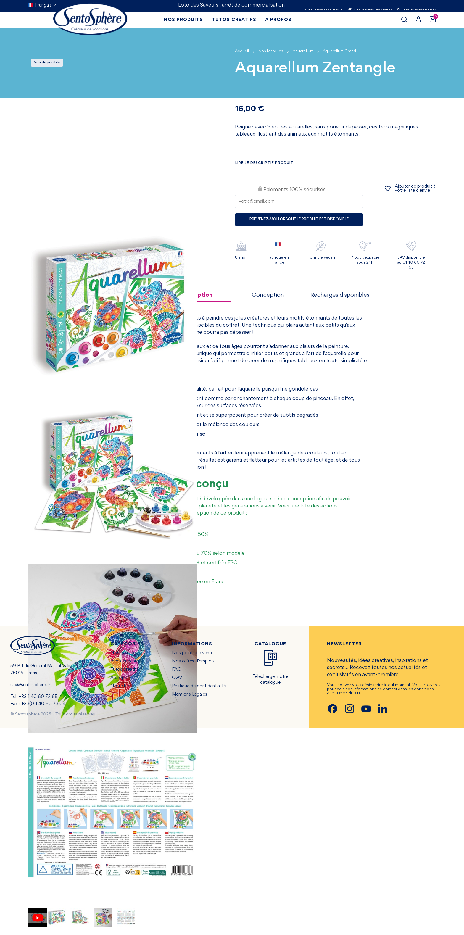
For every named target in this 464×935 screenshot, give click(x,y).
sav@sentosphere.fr (30, 685)
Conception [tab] (268, 295)
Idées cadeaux (125, 661)
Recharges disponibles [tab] (339, 295)
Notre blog (121, 686)
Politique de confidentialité (199, 686)
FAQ (176, 670)
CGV (177, 678)
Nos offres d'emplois (193, 661)
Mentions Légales (189, 694)
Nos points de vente (192, 653)
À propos (120, 678)
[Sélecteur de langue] (42, 5)
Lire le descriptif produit (264, 163)
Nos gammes (124, 653)
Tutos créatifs (124, 670)
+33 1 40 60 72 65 (38, 697)
